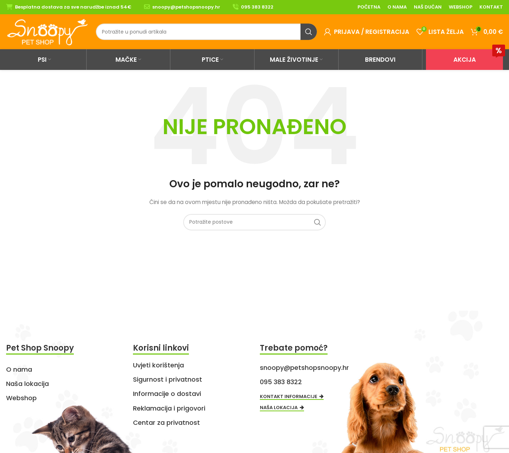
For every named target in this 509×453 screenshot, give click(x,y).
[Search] (206, 32)
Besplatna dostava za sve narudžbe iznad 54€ (73, 7)
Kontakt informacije (292, 397)
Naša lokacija (27, 383)
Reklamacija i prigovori (169, 408)
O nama (19, 369)
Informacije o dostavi (167, 393)
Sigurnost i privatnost (167, 379)
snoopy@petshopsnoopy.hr (186, 7)
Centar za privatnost (166, 422)
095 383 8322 (257, 7)
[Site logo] (47, 31)
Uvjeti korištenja (158, 365)
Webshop (21, 397)
